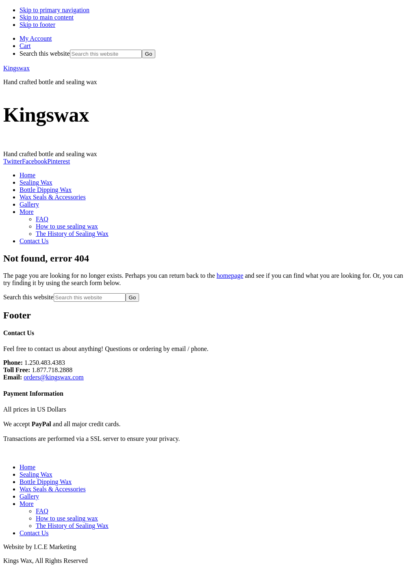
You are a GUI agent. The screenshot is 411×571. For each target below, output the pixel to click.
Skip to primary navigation (54, 10)
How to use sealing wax (67, 518)
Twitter (12, 161)
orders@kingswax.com (54, 377)
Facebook (34, 161)
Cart (25, 45)
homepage (230, 275)
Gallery (29, 496)
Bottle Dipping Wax (46, 481)
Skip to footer (37, 24)
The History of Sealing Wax (72, 525)
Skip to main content (47, 17)
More (27, 503)
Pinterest (58, 161)
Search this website (45, 53)
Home (27, 467)
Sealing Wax (36, 474)
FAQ (42, 511)
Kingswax (16, 68)
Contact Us (34, 533)
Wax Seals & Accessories (53, 489)
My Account (36, 38)
